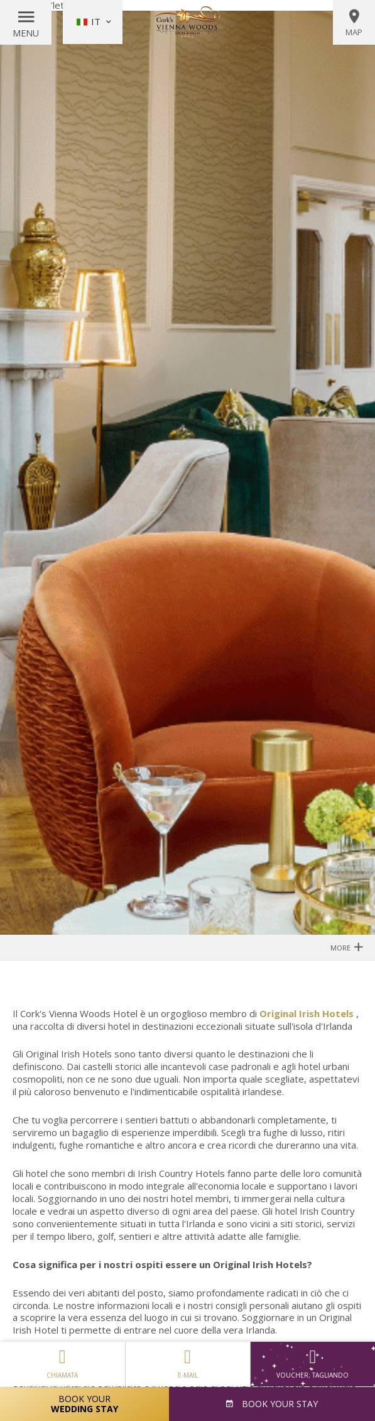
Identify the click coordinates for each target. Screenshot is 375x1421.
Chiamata (62, 1360)
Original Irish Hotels (306, 1013)
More (346, 947)
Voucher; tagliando (313, 1364)
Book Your (84, 1404)
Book (278, 1404)
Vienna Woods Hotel (187, 22)
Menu (26, 33)
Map (353, 23)
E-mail (188, 1360)
